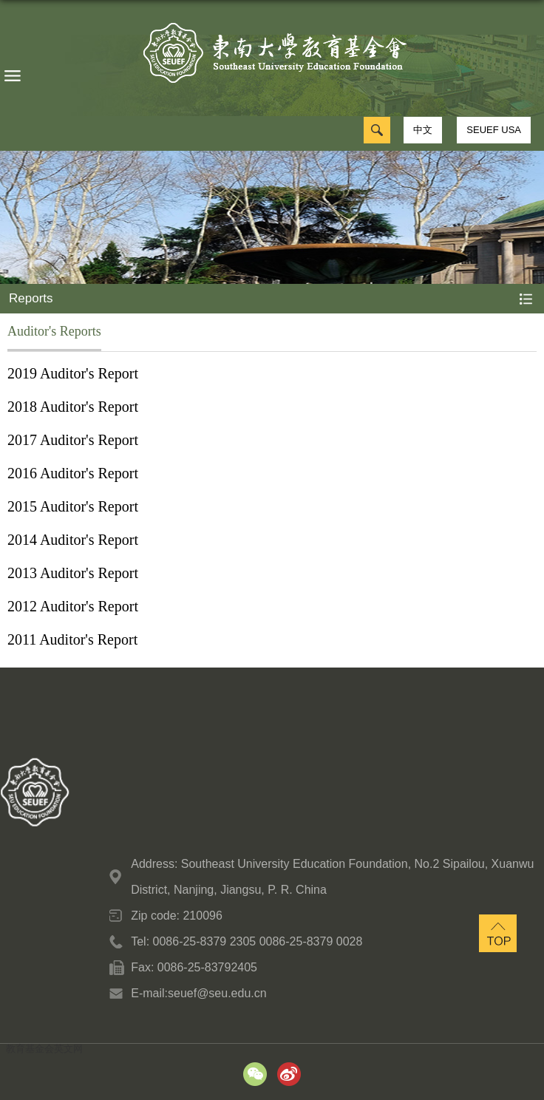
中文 (422, 129)
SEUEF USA (493, 129)
